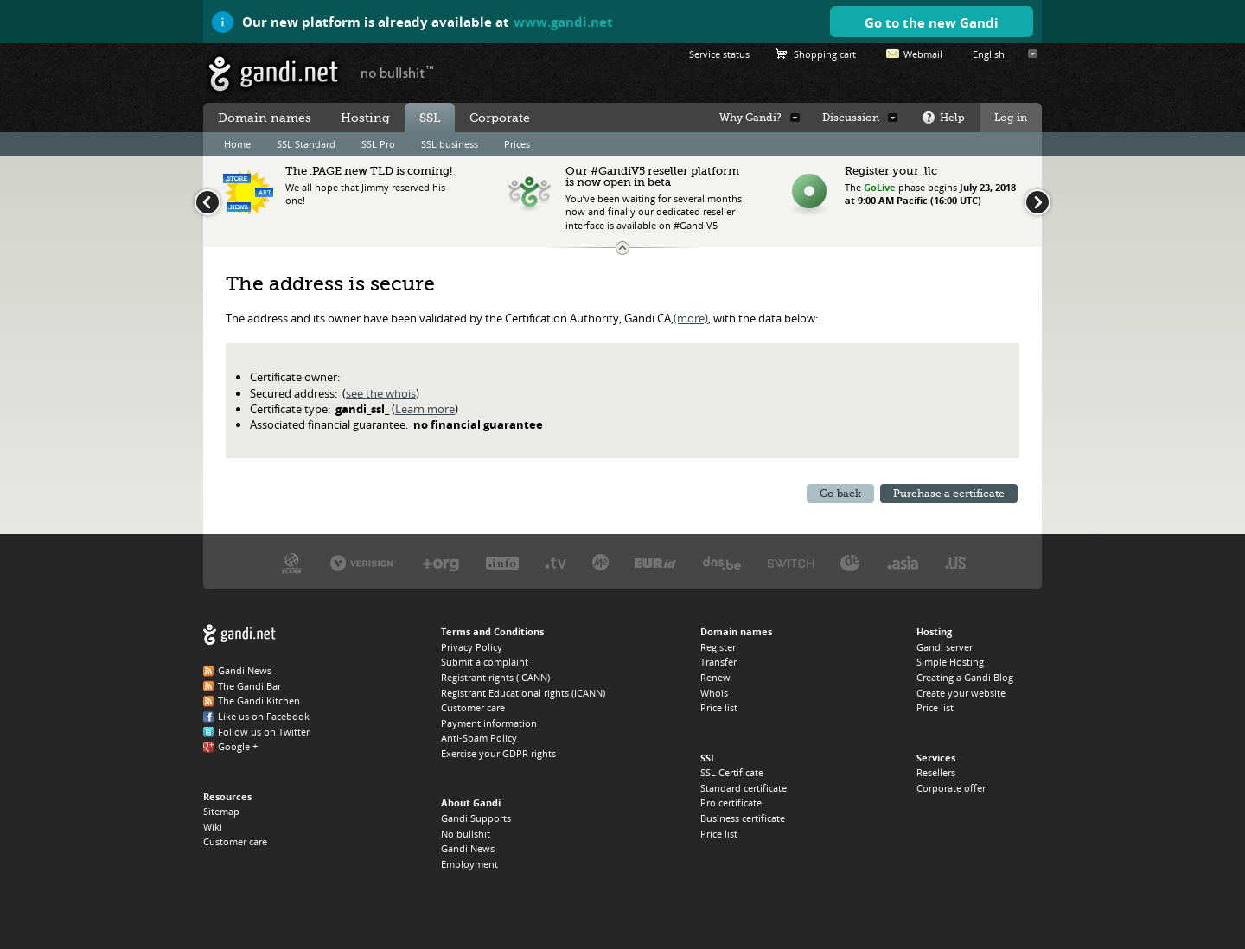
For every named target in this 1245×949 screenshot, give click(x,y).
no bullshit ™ (397, 72)
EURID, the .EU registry (655, 562)
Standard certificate (743, 787)
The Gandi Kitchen (259, 700)
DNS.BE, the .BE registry (722, 562)
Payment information (489, 723)
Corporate (499, 117)
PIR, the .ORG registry (441, 562)
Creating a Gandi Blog (964, 677)
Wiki (212, 826)
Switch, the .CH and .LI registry (791, 562)
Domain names (264, 117)
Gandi (273, 74)
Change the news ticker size (622, 248)
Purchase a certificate (949, 493)
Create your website (961, 692)
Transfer (718, 661)
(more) (691, 318)
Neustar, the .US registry (956, 562)
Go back (840, 493)
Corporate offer (951, 787)
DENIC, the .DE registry (850, 562)
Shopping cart (825, 54)
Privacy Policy (471, 646)
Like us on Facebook (264, 716)
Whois (714, 692)
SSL (429, 117)
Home (237, 143)
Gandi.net (239, 635)
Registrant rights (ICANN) (495, 677)
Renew (715, 677)
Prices (517, 143)
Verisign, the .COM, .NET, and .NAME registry (363, 562)
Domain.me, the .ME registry (600, 562)
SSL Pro (378, 143)
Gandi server (944, 646)
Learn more (425, 409)
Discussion (850, 117)
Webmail (922, 54)
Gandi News (244, 670)
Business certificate (742, 818)
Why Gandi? (750, 117)
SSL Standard (306, 143)
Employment (469, 863)
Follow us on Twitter (264, 731)
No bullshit (465, 833)
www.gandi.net (563, 21)
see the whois (381, 393)
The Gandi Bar (249, 685)
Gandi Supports (476, 818)
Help (952, 117)
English (989, 54)
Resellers (935, 772)
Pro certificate (731, 802)
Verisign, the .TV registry (555, 562)
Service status (719, 54)
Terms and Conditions (492, 631)
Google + (238, 746)
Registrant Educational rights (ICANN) (523, 692)
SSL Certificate (731, 772)
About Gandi (471, 802)
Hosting (365, 117)
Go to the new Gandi (932, 22)
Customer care (235, 841)
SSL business (449, 143)
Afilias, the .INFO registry (502, 562)
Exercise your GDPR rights (498, 753)
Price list (718, 707)
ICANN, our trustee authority (291, 562)
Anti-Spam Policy (479, 737)
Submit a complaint (484, 661)
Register (718, 646)
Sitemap (221, 811)
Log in (1010, 117)
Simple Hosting (950, 661)
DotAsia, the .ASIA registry (902, 562)
